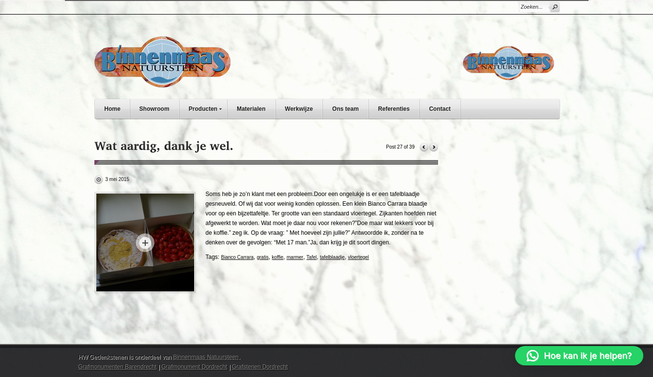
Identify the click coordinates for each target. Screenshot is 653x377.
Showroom (154, 109)
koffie (278, 257)
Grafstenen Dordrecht (260, 366)
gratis (262, 257)
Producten (208, 107)
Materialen (251, 109)
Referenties (394, 109)
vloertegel (358, 257)
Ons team (345, 109)
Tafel (311, 257)
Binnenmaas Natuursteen (206, 357)
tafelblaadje (332, 257)
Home (113, 109)
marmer (295, 257)
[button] (579, 355)
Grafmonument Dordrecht (194, 366)
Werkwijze (299, 109)
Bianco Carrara (237, 257)
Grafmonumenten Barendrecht (117, 366)
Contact (440, 109)
